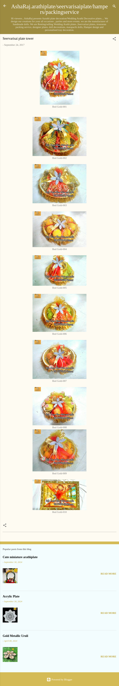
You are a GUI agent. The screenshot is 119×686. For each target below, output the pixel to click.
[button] (114, 39)
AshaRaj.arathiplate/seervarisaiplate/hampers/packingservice (59, 9)
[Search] (114, 7)
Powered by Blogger (59, 679)
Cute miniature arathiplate (20, 557)
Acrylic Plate (11, 596)
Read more (108, 573)
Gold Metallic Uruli (15, 636)
